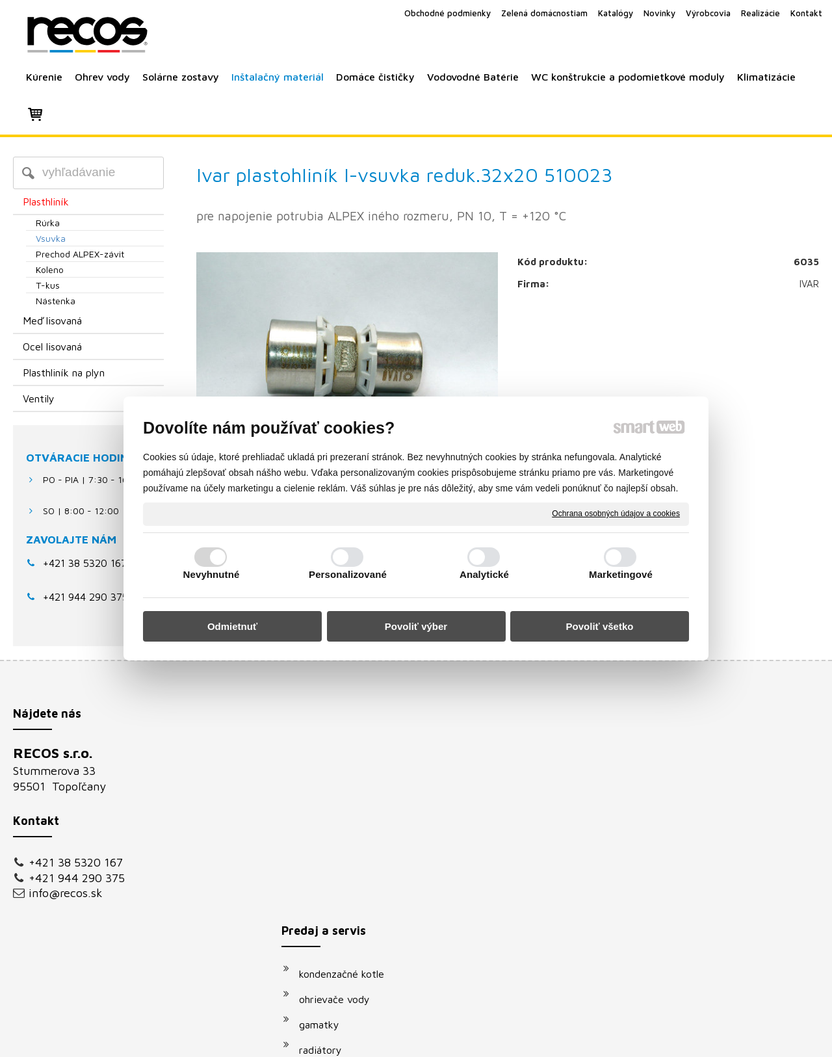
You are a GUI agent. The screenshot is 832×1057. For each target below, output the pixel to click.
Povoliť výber (416, 626)
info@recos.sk (66, 893)
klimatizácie (333, 934)
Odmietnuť (232, 626)
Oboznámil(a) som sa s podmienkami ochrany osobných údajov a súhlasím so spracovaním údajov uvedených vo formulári (697, 909)
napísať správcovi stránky (401, 1038)
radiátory (327, 833)
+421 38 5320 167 (85, 563)
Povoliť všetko (600, 626)
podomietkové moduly (357, 909)
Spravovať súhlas (636, 1038)
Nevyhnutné (211, 574)
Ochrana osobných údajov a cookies (616, 513)
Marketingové (621, 574)
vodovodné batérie (349, 883)
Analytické (484, 574)
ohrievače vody (341, 782)
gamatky (326, 807)
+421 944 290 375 (77, 878)
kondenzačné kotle (348, 757)
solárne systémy (343, 858)
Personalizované (348, 574)
